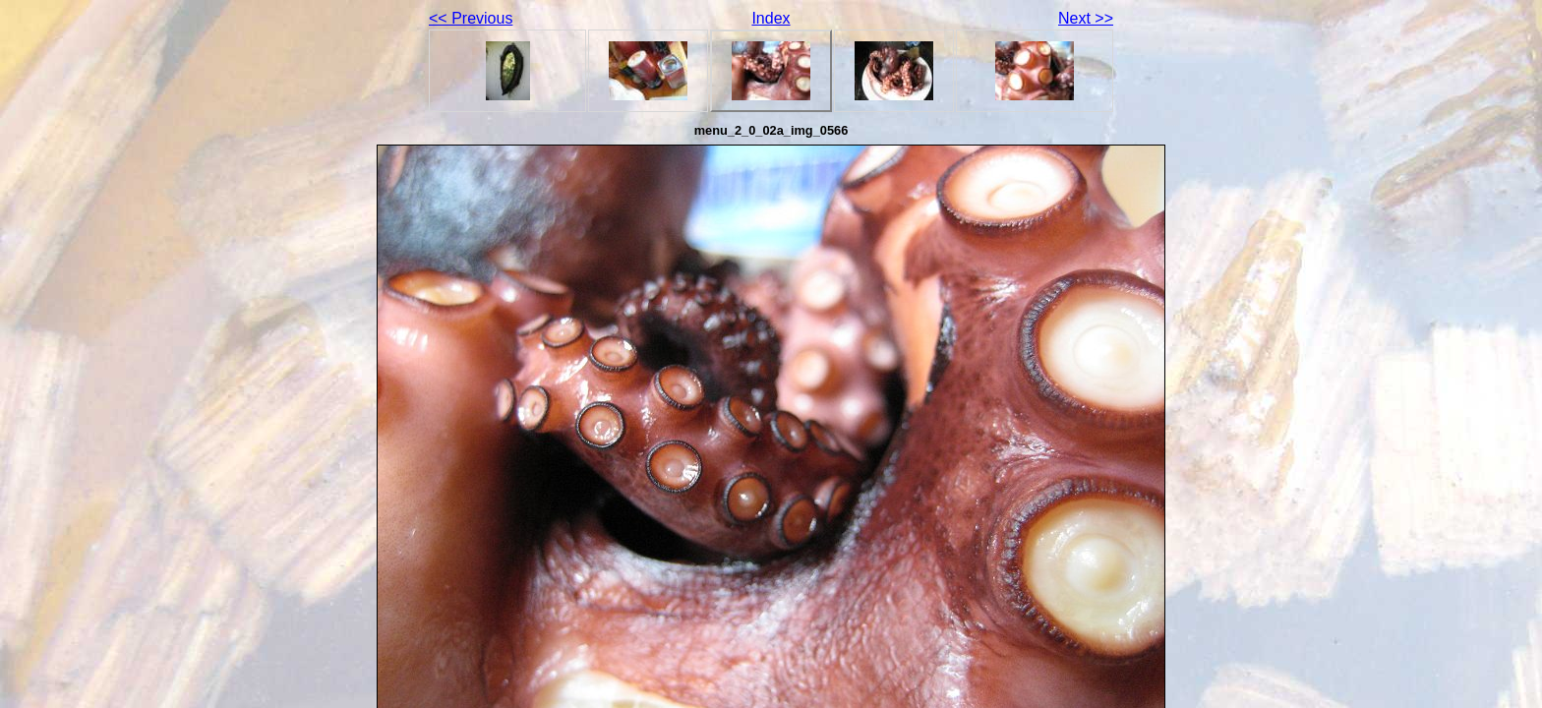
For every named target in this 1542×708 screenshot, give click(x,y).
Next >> (1085, 18)
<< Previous (470, 18)
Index (770, 18)
